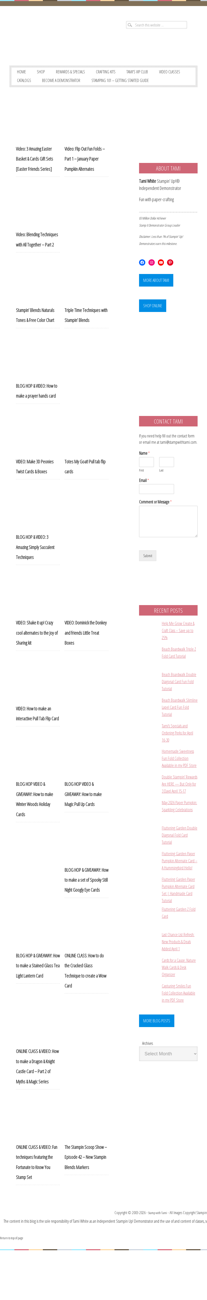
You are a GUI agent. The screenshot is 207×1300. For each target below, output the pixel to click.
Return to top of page (14, 1287)
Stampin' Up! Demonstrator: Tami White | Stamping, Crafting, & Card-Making (54, 42)
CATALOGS (62, 85)
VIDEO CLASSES (29, 85)
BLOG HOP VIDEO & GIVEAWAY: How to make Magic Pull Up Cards (83, 809)
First (141, 489)
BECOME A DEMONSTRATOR (104, 85)
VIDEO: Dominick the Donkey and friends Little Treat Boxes (86, 647)
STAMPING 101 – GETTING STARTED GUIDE (50, 95)
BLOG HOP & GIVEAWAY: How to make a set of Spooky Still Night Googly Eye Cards (86, 895)
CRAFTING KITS (118, 75)
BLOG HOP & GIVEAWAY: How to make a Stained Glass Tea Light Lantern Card (38, 980)
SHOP (44, 75)
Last (161, 489)
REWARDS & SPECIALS (77, 75)
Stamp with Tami (153, 1262)
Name (144, 472)
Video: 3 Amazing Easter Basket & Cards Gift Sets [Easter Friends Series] (34, 174)
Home (22, 75)
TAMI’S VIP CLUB (154, 75)
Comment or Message (155, 521)
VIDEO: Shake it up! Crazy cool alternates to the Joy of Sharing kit (37, 647)
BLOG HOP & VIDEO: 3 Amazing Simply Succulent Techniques (35, 562)
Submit (148, 575)
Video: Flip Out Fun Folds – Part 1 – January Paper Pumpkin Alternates (85, 174)
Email (144, 499)
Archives (147, 1098)
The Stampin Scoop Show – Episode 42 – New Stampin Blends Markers (86, 1172)
